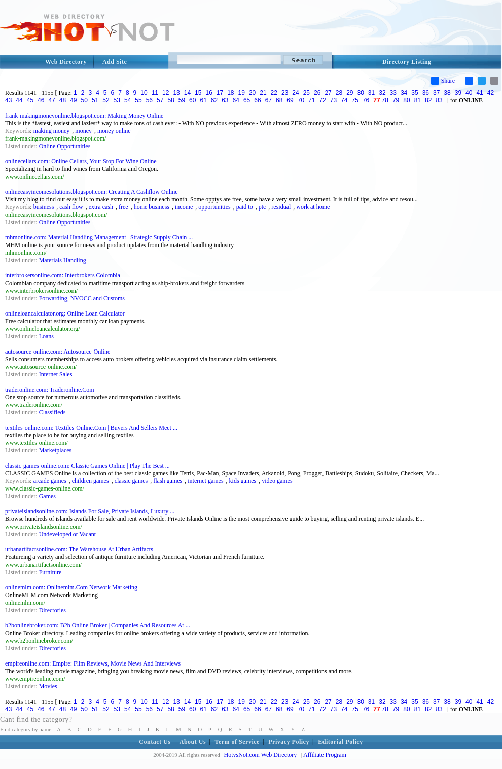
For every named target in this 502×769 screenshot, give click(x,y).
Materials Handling (62, 260)
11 (155, 92)
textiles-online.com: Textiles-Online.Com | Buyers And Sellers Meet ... (91, 427)
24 (295, 92)
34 (404, 92)
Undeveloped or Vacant (67, 534)
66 (257, 100)
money (83, 130)
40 (468, 92)
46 (41, 100)
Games (47, 496)
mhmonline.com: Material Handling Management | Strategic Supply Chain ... (99, 237)
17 (220, 92)
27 (328, 92)
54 (127, 100)
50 (84, 100)
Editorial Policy (340, 741)
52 (105, 100)
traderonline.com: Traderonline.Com (49, 389)
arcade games (49, 480)
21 (263, 92)
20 (252, 92)
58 (170, 100)
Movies (48, 686)
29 (349, 92)
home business (151, 207)
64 (236, 100)
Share (443, 81)
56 (149, 100)
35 (414, 92)
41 (479, 92)
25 (306, 92)
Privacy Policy (288, 741)
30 (360, 92)
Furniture (50, 572)
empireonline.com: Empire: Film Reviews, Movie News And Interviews (93, 663)
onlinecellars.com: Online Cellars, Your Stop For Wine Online (81, 161)
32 (382, 92)
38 (447, 92)
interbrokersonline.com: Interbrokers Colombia (62, 275)
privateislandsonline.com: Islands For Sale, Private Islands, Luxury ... (89, 511)
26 (317, 92)
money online (114, 130)
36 (425, 92)
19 (241, 92)
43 (8, 100)
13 (176, 92)
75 (355, 100)
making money (51, 130)
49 (73, 100)
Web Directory (66, 61)
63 (225, 100)
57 (160, 100)
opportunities (214, 207)
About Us (193, 741)
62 (214, 100)
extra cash (101, 207)
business (43, 207)
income (184, 207)
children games (90, 480)
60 (192, 100)
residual (281, 207)
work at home (313, 207)
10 (143, 92)
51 (95, 100)
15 (198, 92)
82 (428, 100)
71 (311, 100)
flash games (167, 480)
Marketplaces (55, 450)
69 (289, 100)
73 (333, 100)
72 (322, 100)
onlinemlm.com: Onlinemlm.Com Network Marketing (71, 587)
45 (30, 100)
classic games (131, 480)
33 (393, 92)
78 (385, 100)
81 (417, 100)
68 (279, 100)
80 (406, 100)
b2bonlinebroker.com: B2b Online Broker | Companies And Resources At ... (97, 625)
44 (19, 100)
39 (458, 92)
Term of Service (237, 741)
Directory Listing (407, 61)
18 (230, 92)
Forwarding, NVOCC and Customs (82, 298)
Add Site (114, 61)
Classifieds (52, 412)
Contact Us (154, 741)
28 (339, 92)
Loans (46, 336)
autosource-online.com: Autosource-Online (57, 351)
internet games (205, 480)
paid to (244, 207)
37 (436, 92)
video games (277, 480)
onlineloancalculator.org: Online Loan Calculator (65, 313)
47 (51, 100)
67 (268, 100)
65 (246, 100)
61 (203, 100)
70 (301, 100)
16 (208, 92)
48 (62, 100)
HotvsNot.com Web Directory (260, 754)
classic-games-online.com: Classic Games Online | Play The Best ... (87, 465)
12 (165, 92)
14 (187, 92)
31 (371, 92)
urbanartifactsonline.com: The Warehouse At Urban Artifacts (79, 549)
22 (274, 92)
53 (117, 100)
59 (181, 100)
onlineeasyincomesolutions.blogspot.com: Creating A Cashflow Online (91, 191)
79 (395, 100)
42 (490, 92)
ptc (262, 207)
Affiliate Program (324, 754)
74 (344, 100)
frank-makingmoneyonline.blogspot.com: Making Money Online (84, 115)
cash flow (71, 207)
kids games (243, 480)
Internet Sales (56, 374)
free (123, 207)
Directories (52, 610)
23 (284, 92)
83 (439, 100)
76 (366, 100)
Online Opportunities (65, 146)
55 (138, 100)
